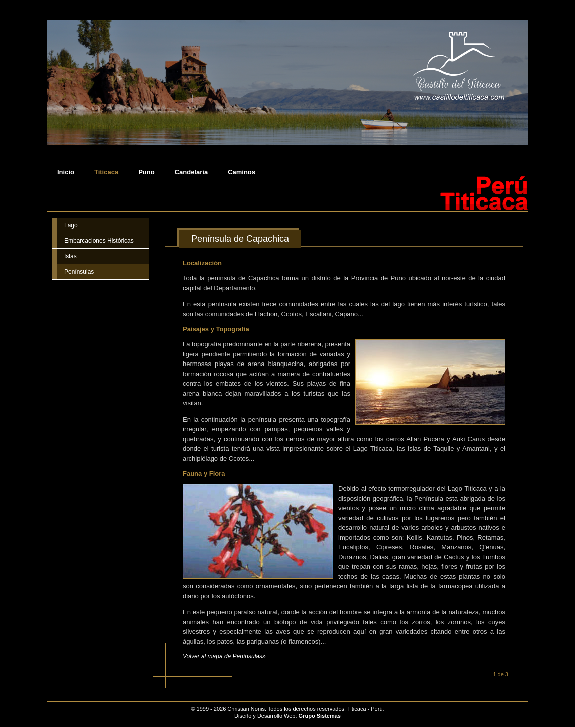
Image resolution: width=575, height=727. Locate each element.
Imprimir (514, 240)
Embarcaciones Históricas (99, 240)
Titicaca (106, 172)
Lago (71, 225)
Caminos (241, 172)
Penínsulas (79, 271)
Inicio (65, 172)
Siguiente (517, 674)
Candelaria (191, 172)
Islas (70, 256)
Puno (146, 172)
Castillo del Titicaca (99, 705)
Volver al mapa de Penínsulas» (224, 656)
